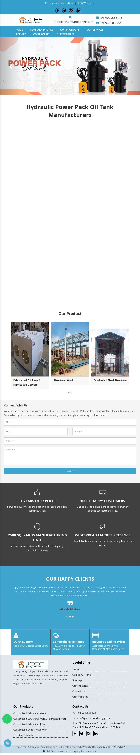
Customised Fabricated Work (30, 713)
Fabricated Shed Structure (110, 380)
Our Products (69, 29)
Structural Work (63, 380)
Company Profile (41, 29)
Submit (70, 470)
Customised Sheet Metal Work (31, 734)
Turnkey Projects (23, 739)
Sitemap (20, 34)
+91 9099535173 (111, 17)
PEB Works (84, 3)
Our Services (95, 29)
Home (19, 29)
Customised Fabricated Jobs (29, 728)
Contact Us (41, 34)
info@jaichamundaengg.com (73, 21)
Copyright (20, 748)
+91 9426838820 (111, 22)
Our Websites (65, 34)
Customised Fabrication (59, 3)
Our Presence (80, 685)
